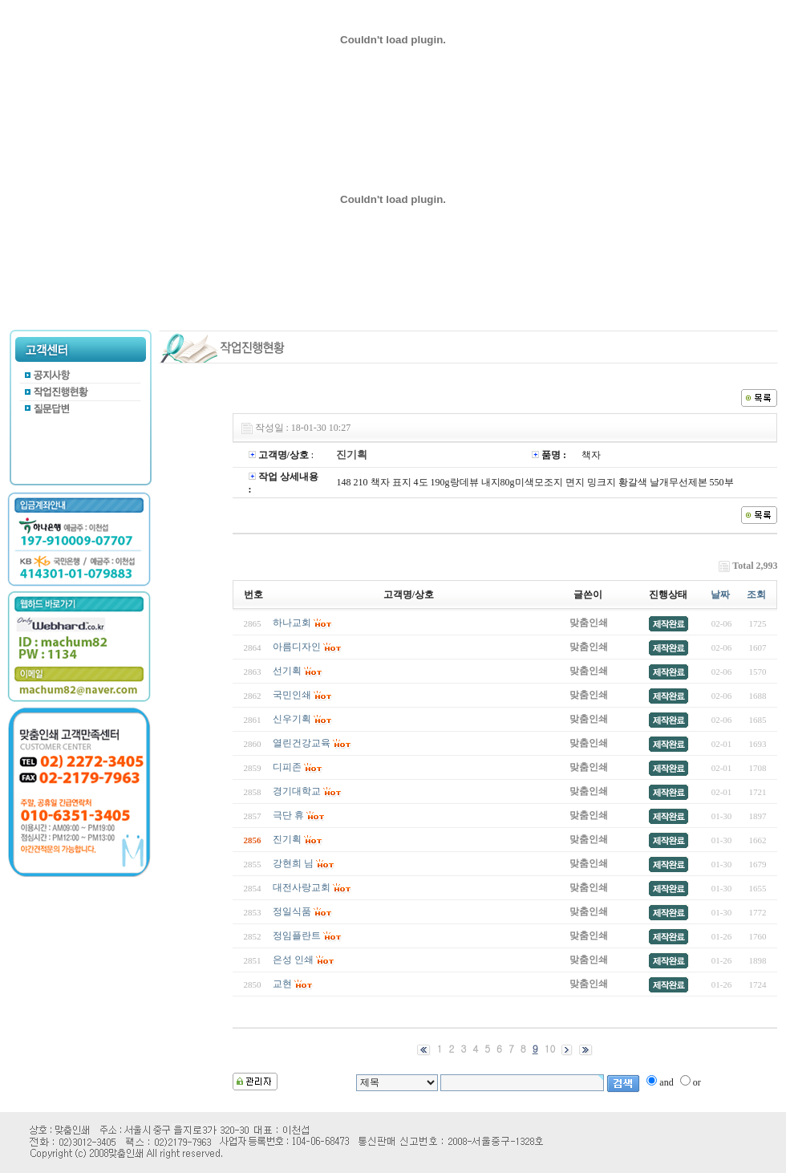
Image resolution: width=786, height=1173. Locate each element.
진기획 (287, 839)
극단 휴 (288, 815)
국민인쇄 (292, 694)
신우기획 (292, 718)
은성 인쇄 (293, 959)
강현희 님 (293, 863)
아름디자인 (297, 646)
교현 (282, 983)
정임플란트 (297, 935)
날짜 (720, 594)
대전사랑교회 (301, 887)
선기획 (287, 670)
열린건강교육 (301, 743)
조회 (756, 594)
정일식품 (292, 911)
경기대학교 (297, 791)
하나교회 (292, 622)
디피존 (287, 767)
